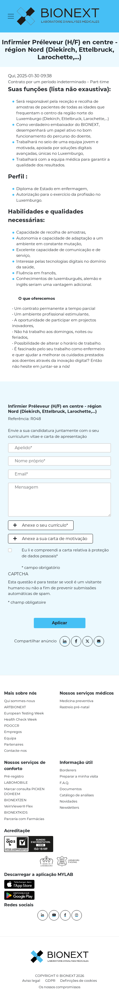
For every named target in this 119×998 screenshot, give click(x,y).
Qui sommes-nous (19, 701)
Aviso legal (31, 980)
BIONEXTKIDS (16, 812)
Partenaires (13, 744)
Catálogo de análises (77, 795)
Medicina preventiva (76, 701)
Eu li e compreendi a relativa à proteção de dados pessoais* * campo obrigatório (65, 558)
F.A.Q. (64, 783)
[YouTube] (54, 915)
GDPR (50, 980)
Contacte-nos (15, 751)
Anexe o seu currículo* (45, 525)
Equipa (10, 738)
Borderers (68, 770)
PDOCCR (11, 726)
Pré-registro (14, 776)
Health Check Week (20, 719)
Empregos (13, 732)
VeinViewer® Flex (18, 806)
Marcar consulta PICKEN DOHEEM (24, 791)
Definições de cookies (78, 980)
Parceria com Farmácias (24, 819)
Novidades (68, 801)
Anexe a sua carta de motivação (54, 538)
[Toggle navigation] (11, 16)
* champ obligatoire (27, 602)
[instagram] (77, 915)
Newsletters (69, 807)
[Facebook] (65, 915)
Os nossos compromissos (59, 987)
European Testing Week (24, 713)
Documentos (71, 789)
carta (67, 550)
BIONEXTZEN (15, 800)
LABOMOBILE (16, 782)
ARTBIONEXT (15, 707)
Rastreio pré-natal (74, 707)
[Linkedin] (42, 915)
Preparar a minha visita (79, 776)
